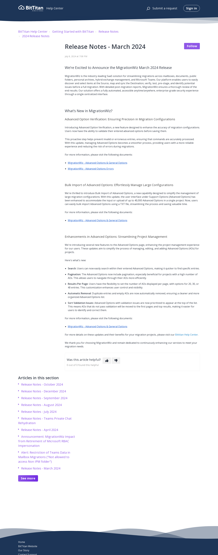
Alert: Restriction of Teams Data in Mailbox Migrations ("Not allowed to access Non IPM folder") (44, 457)
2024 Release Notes (36, 36)
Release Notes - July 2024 (38, 412)
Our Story (23, 550)
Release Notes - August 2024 (41, 405)
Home (21, 542)
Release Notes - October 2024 (42, 384)
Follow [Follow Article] (192, 46)
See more (28, 478)
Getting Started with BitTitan (73, 31)
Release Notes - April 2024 (39, 430)
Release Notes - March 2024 (40, 468)
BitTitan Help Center (33, 31)
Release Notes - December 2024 (43, 391)
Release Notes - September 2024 (44, 398)
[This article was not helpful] (116, 360)
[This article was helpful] (106, 360)
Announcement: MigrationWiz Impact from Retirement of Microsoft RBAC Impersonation (46, 441)
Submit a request (164, 8)
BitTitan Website (27, 546)
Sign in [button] (191, 8)
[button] (148, 8)
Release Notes (109, 31)
